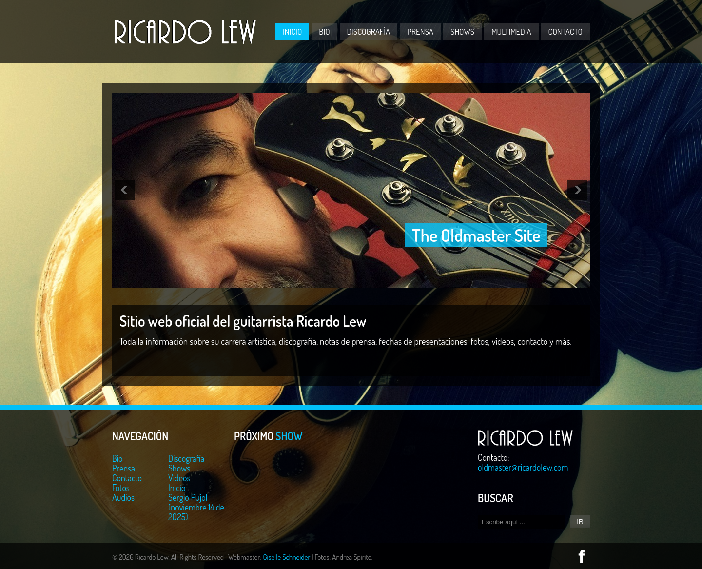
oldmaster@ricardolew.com (523, 467)
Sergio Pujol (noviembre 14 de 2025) (196, 507)
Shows (462, 31)
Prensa (420, 31)
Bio (324, 31)
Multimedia (511, 31)
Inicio (292, 31)
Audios (123, 497)
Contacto (565, 31)
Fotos (121, 487)
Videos (179, 477)
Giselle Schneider (286, 557)
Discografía (368, 31)
